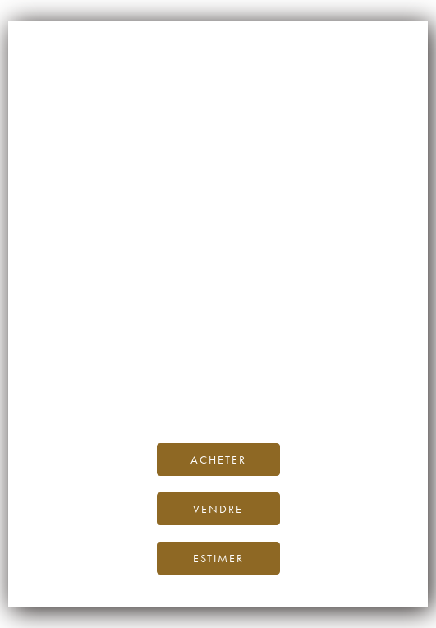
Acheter (218, 459)
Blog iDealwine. (330, 373)
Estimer (218, 558)
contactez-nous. (315, 391)
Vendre (218, 508)
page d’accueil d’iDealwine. (225, 354)
